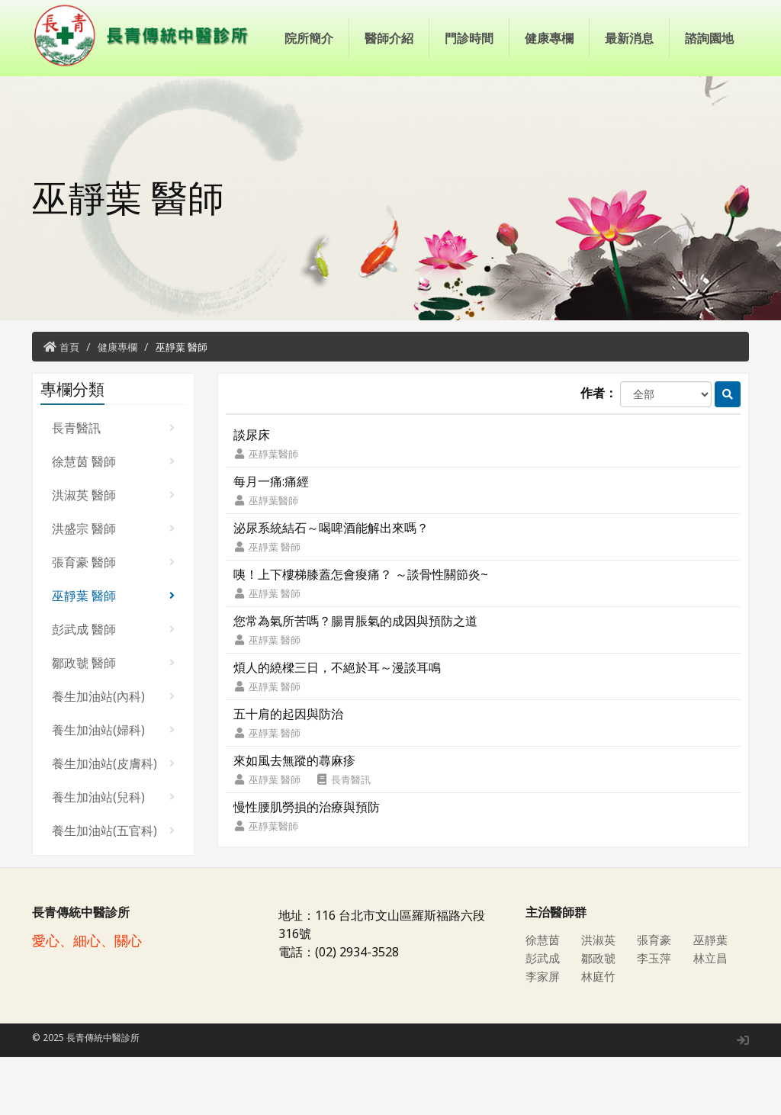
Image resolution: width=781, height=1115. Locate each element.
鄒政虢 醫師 (113, 720)
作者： (598, 450)
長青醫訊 (113, 485)
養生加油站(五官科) (113, 888)
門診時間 (469, 114)
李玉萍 (655, 1015)
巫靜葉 (711, 997)
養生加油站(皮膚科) (113, 821)
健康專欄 (549, 114)
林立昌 (711, 1015)
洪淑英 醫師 (113, 553)
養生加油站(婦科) (113, 787)
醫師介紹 (389, 114)
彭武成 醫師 (113, 687)
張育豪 (655, 997)
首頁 (69, 405)
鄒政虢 (599, 1015)
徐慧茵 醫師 (113, 519)
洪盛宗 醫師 (113, 586)
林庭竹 (599, 1034)
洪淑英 (599, 997)
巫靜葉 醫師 (181, 405)
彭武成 (543, 1015)
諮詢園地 (709, 114)
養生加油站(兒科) (113, 855)
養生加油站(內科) (113, 754)
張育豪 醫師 (113, 620)
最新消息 (629, 114)
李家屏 (543, 1034)
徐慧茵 (543, 997)
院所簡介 (308, 114)
